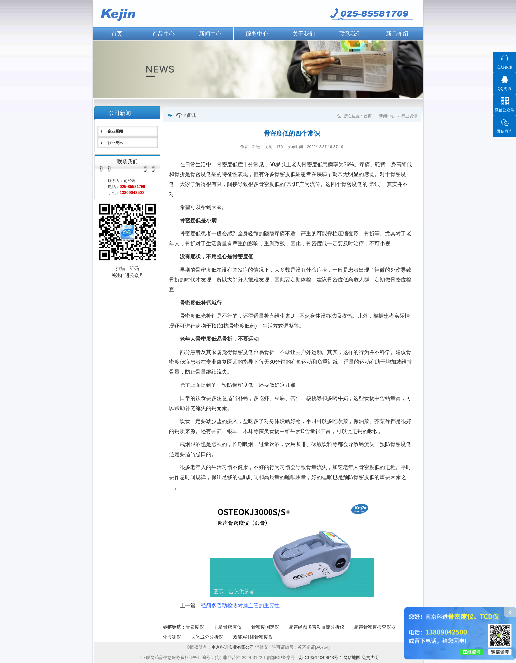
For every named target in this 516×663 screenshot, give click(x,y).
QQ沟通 (505, 88)
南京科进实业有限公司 (233, 647)
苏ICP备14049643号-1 (320, 657)
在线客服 (504, 67)
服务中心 (257, 34)
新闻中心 (210, 34)
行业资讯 (115, 142)
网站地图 (351, 657)
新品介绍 (397, 34)
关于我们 (304, 34)
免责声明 (370, 657)
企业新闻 (115, 131)
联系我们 (350, 34)
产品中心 (163, 34)
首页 (116, 34)
